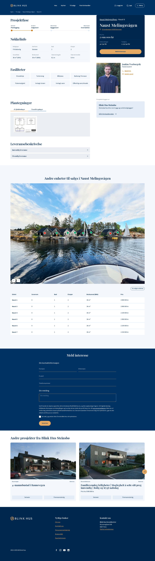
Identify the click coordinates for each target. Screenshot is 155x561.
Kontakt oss (59, 526)
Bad (55, 294)
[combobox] (130, 5)
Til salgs (18, 12)
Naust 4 (14, 313)
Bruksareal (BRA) (92, 294)
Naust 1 (14, 300)
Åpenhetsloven (60, 538)
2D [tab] (19, 109)
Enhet (14, 294)
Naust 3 (14, 306)
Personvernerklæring (62, 530)
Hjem (11, 12)
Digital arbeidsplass (107, 529)
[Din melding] (77, 398)
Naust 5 (14, 319)
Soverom (35, 294)
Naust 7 (14, 332)
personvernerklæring (99, 408)
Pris (122, 294)
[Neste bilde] (144, 471)
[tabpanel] (50, 124)
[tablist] (29, 109)
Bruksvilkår (59, 534)
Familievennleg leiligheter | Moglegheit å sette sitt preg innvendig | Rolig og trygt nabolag (111, 486)
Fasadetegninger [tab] (37, 109)
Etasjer (70, 294)
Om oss (57, 522)
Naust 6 (39, 12)
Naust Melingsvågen (29, 12)
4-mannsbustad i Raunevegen (28, 485)
